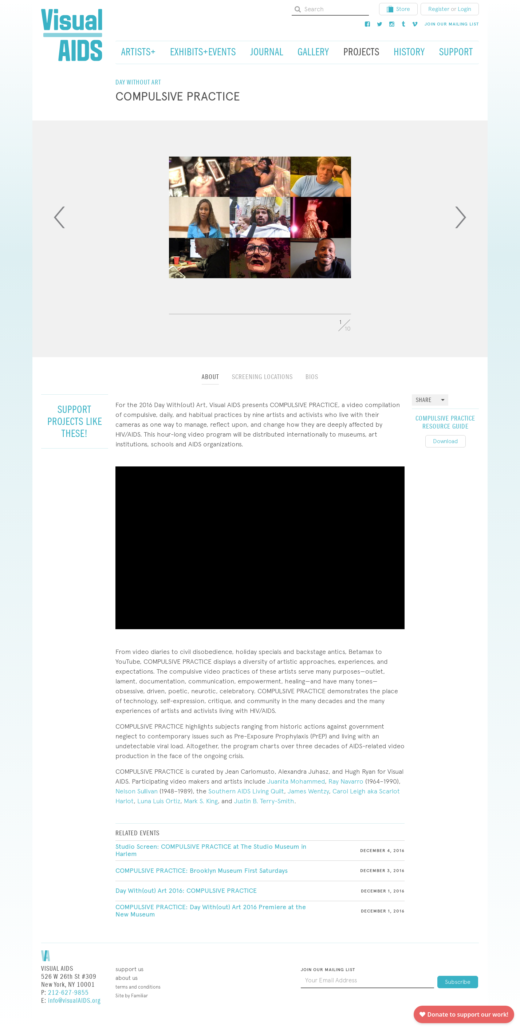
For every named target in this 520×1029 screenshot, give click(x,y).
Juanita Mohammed (296, 781)
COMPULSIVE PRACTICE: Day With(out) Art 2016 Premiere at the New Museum (210, 910)
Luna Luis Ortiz (158, 801)
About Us (126, 977)
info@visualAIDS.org (74, 1000)
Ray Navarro (345, 781)
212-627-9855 (68, 992)
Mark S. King (201, 801)
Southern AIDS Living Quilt (246, 791)
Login (464, 8)
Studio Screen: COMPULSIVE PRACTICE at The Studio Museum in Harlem (210, 850)
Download (445, 441)
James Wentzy (308, 791)
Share (424, 400)
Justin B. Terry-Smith (264, 801)
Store (398, 8)
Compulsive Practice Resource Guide (445, 422)
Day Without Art (138, 82)
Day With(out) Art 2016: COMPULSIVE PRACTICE (186, 891)
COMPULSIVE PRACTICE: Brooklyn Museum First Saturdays (201, 871)
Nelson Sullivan (136, 791)
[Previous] (59, 217)
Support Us (129, 969)
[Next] (460, 217)
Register (438, 8)
